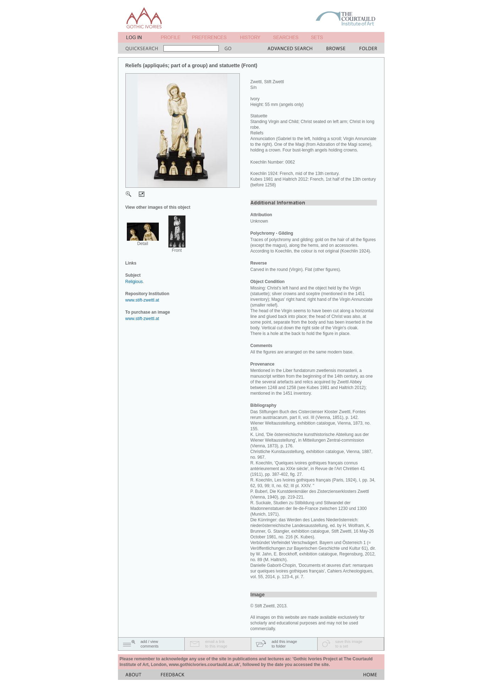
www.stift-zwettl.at (142, 300)
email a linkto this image (216, 643)
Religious (134, 281)
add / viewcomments (150, 643)
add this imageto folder (284, 643)
